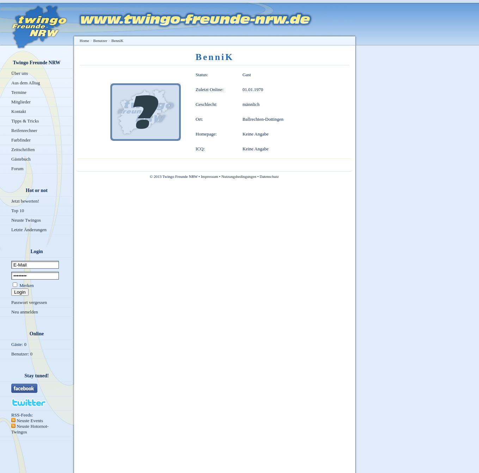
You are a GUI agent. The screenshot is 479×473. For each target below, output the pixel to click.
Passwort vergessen (29, 302)
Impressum (209, 176)
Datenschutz (269, 176)
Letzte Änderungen (29, 229)
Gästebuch (21, 159)
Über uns (19, 73)
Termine (18, 92)
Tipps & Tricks (25, 121)
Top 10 (17, 210)
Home (84, 40)
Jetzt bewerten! (25, 201)
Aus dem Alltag (25, 82)
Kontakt (18, 111)
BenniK (117, 40)
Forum (17, 168)
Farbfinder (21, 140)
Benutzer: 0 (21, 354)
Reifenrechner (24, 130)
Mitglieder (21, 101)
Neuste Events (29, 420)
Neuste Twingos (26, 220)
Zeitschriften (23, 149)
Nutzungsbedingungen (238, 176)
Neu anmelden (24, 312)
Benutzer (100, 40)
